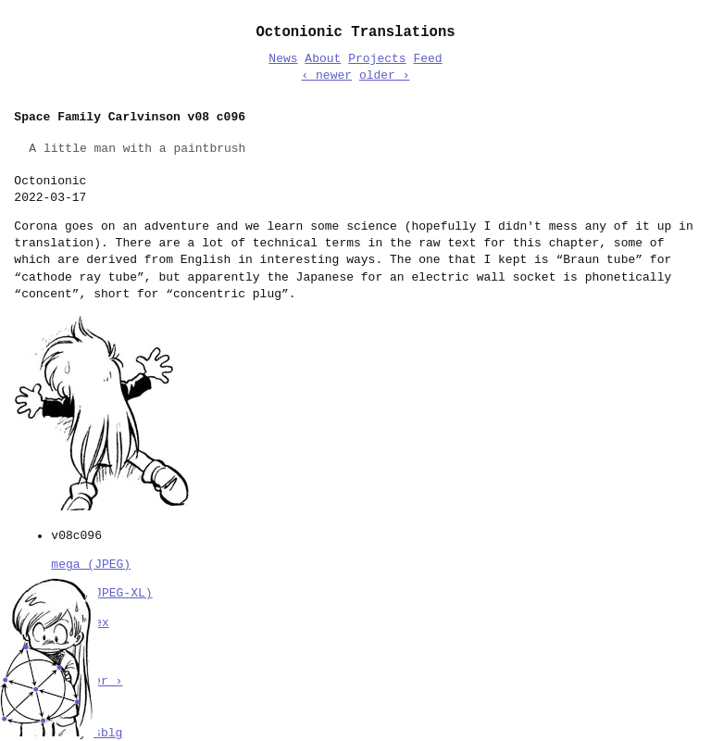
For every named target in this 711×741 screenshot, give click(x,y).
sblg (108, 731)
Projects (376, 59)
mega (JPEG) (91, 563)
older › (384, 76)
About (323, 59)
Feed (427, 59)
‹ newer (326, 76)
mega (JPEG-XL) (101, 592)
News (282, 59)
